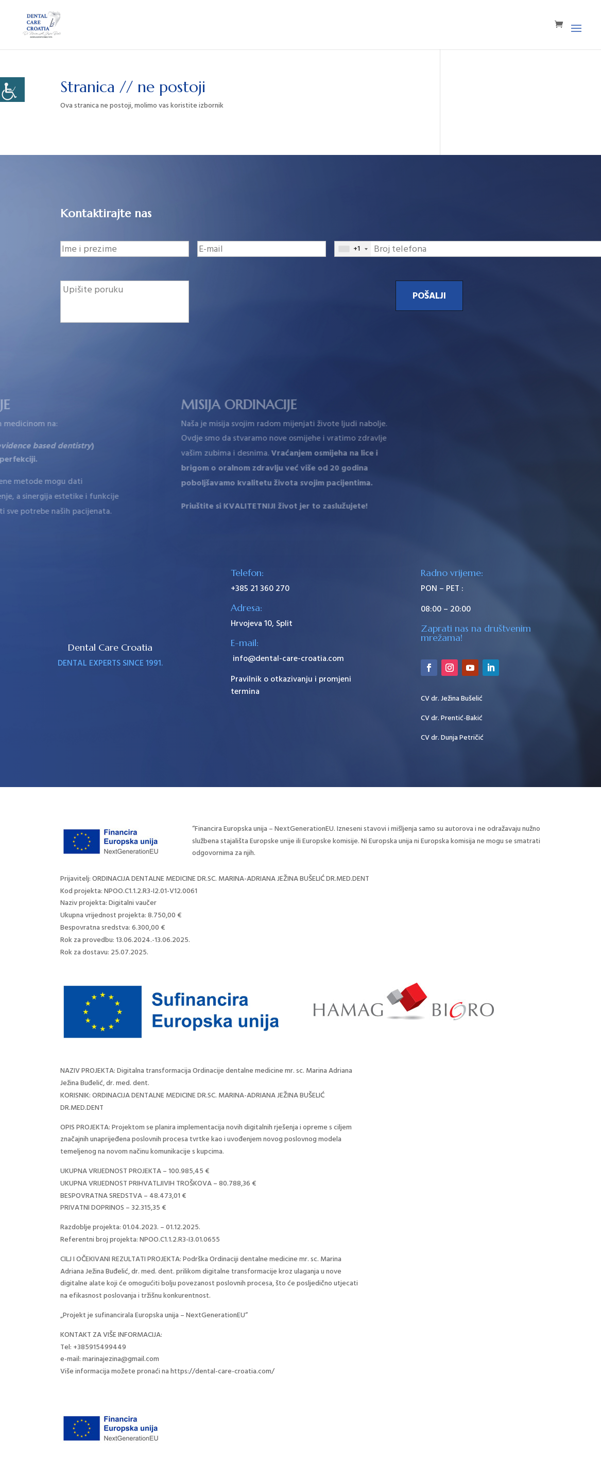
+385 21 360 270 (260, 588)
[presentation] (275, 301)
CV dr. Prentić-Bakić (452, 718)
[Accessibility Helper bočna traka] (12, 89)
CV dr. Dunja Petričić (452, 738)
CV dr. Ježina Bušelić (452, 698)
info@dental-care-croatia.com (287, 658)
